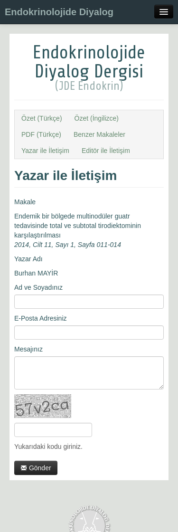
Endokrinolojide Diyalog (59, 12)
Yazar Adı (28, 259)
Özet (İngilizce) (97, 118)
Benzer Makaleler (99, 134)
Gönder (35, 468)
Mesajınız (28, 349)
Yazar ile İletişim (45, 150)
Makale (25, 202)
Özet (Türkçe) (41, 118)
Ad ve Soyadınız (38, 287)
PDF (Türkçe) (41, 134)
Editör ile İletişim (106, 150)
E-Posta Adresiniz (40, 318)
